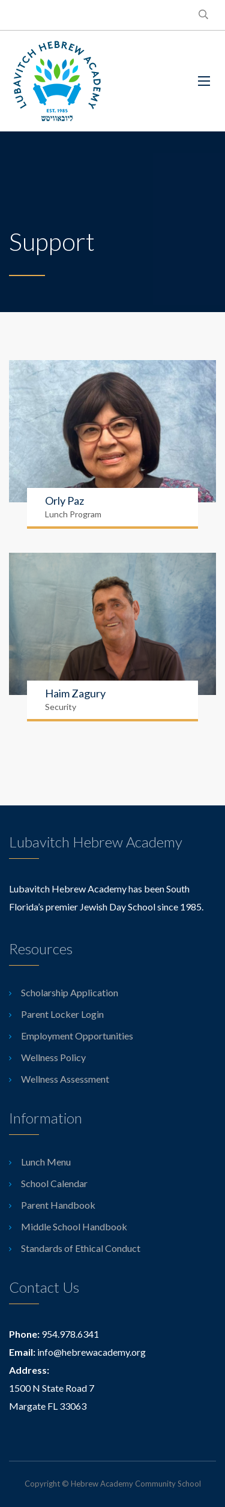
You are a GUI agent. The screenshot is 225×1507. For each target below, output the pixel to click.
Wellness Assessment (65, 1078)
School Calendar (54, 1183)
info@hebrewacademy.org (91, 1352)
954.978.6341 (70, 1334)
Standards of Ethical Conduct (80, 1248)
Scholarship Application (69, 992)
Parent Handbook (58, 1205)
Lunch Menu (46, 1161)
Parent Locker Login (62, 1014)
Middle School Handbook (74, 1226)
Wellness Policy (53, 1057)
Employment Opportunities (77, 1035)
